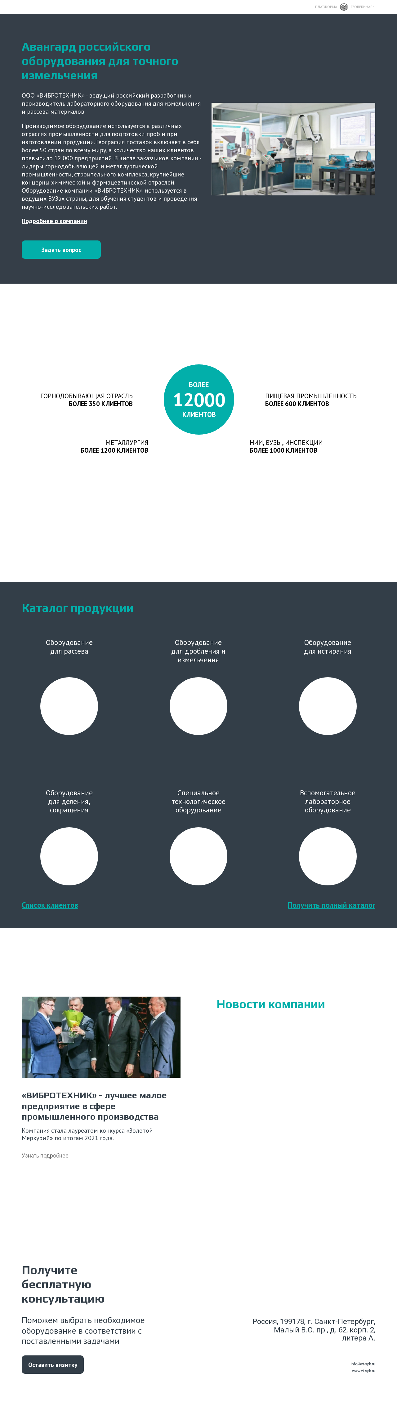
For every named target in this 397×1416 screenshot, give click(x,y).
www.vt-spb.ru (363, 1378)
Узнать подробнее (45, 1163)
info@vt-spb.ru (363, 1372)
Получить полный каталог (331, 912)
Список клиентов (50, 912)
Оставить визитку (53, 1372)
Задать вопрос (62, 250)
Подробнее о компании (54, 221)
